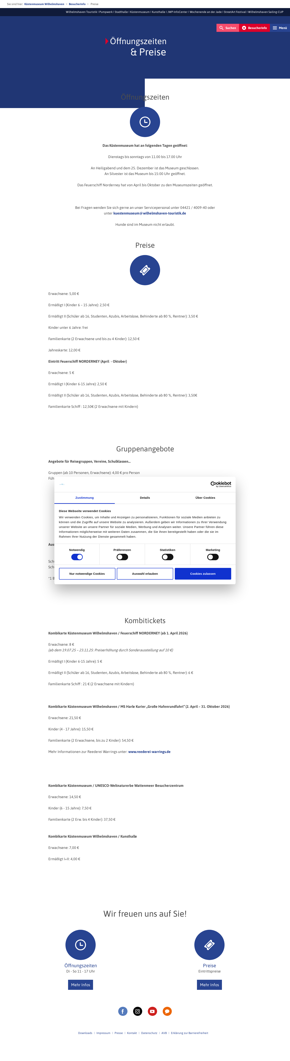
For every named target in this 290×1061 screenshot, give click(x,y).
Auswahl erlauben (145, 573)
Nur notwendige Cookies (87, 573)
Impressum (103, 1033)
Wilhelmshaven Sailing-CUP (265, 12)
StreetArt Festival (235, 12)
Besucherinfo (77, 4)
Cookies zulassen (203, 573)
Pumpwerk (106, 12)
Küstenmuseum (140, 12)
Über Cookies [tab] (205, 497)
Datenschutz (149, 1033)
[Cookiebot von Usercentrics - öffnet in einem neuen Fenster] (213, 484)
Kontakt (132, 1033)
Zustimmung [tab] (85, 497)
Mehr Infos (80, 984)
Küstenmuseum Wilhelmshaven (44, 4)
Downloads (85, 1033)
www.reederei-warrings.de (149, 752)
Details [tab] (145, 497)
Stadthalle (121, 12)
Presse (119, 1033)
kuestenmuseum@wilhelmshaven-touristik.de (149, 213)
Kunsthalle (158, 12)
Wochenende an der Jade (206, 12)
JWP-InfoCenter (177, 12)
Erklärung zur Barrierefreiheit (189, 1033)
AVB (164, 1033)
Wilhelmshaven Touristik (81, 12)
